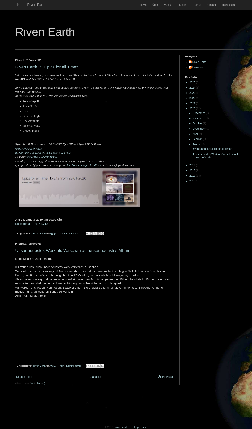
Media (184, 4)
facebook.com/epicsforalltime (84, 165)
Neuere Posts (24, 376)
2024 (192, 87)
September (199, 128)
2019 (192, 165)
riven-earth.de (124, 427)
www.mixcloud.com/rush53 (42, 156)
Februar (197, 139)
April (195, 133)
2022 (192, 97)
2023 (192, 92)
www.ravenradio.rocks (28, 148)
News (143, 4)
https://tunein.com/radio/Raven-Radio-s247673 (43, 152)
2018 (192, 170)
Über (155, 4)
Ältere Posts (165, 376)
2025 (192, 82)
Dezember (198, 113)
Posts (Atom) (37, 383)
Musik (168, 4)
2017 (192, 175)
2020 (192, 108)
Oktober (197, 123)
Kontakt (211, 4)
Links (198, 4)
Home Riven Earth (31, 5)
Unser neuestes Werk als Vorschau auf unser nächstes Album (72, 250)
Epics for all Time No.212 (31, 223)
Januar (196, 144)
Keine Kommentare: (70, 233)
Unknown (198, 67)
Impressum (228, 4)
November (198, 118)
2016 (192, 180)
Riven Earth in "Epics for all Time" (46, 67)
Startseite (95, 376)
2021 (192, 103)
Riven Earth (45, 31)
